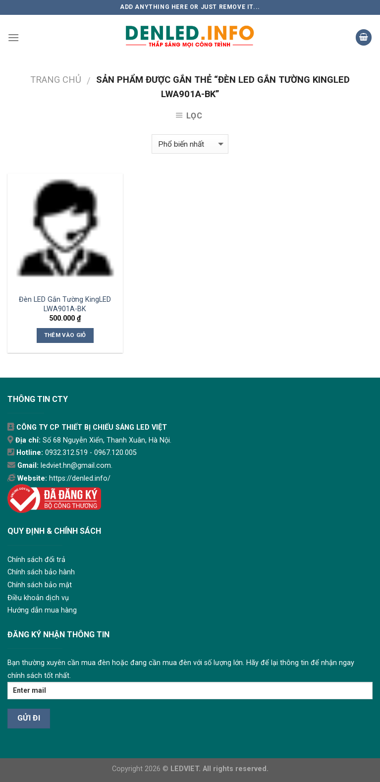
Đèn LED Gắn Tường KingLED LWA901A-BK (65, 304)
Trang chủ (55, 79)
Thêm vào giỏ (65, 335)
